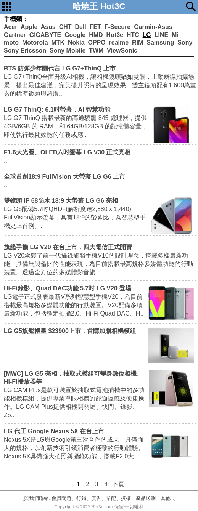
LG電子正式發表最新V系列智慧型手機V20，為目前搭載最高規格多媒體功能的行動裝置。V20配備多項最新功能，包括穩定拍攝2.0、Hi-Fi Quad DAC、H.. (73, 305)
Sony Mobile (67, 50)
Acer (11, 27)
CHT (65, 27)
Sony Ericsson (25, 50)
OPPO (96, 42)
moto (11, 42)
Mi (175, 35)
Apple (29, 27)
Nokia (76, 42)
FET (95, 27)
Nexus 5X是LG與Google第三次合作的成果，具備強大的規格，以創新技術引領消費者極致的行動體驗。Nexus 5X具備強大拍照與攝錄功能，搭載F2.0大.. (74, 448)
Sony (184, 42)
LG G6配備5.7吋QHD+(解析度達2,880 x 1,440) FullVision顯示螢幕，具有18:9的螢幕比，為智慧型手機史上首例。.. (75, 217)
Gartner (15, 35)
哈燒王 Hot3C (98, 6)
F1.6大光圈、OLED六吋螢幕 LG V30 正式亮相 (67, 152)
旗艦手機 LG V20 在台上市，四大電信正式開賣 (68, 247)
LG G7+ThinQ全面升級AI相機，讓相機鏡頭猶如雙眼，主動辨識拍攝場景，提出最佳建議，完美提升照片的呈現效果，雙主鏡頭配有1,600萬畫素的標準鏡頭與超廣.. (100, 85)
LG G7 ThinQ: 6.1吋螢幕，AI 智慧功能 (57, 109)
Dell (80, 27)
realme (119, 42)
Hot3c (114, 35)
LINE (161, 35)
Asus (48, 27)
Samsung (160, 42)
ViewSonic (122, 50)
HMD (96, 35)
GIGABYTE (45, 35)
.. (5, 160)
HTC (133, 35)
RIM (137, 42)
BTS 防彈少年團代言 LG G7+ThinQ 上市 (60, 68)
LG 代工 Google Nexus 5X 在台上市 (54, 431)
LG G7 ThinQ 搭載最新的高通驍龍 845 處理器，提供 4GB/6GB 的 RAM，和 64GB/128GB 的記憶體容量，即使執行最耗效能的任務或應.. (76, 126)
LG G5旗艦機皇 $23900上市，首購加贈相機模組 (70, 331)
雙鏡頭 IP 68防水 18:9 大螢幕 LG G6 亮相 (61, 200)
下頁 (118, 484)
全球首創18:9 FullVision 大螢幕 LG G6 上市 (64, 176)
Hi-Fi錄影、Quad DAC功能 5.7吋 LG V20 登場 (67, 288)
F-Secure (117, 27)
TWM (96, 50)
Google (74, 35)
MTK (57, 42)
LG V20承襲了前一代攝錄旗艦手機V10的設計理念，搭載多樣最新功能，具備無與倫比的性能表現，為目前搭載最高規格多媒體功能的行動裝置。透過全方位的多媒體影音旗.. (98, 264)
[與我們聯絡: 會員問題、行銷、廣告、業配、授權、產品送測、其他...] (99, 498)
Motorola (35, 42)
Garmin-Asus (153, 27)
